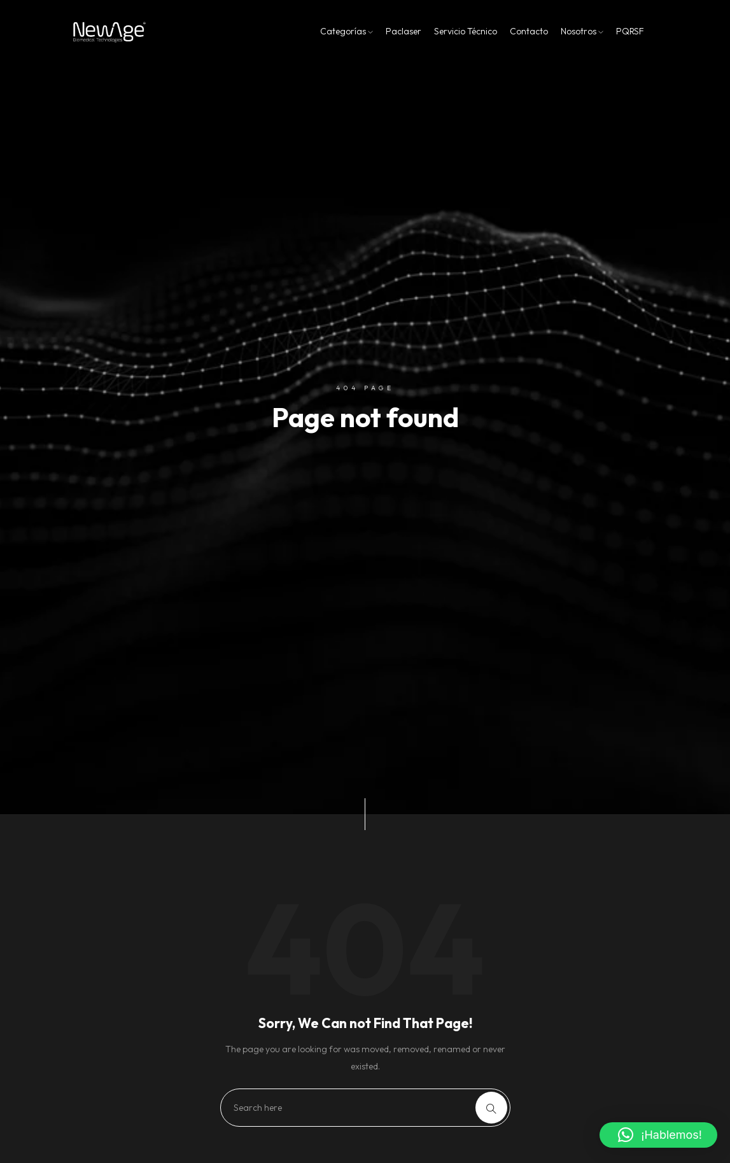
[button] (658, 1135)
